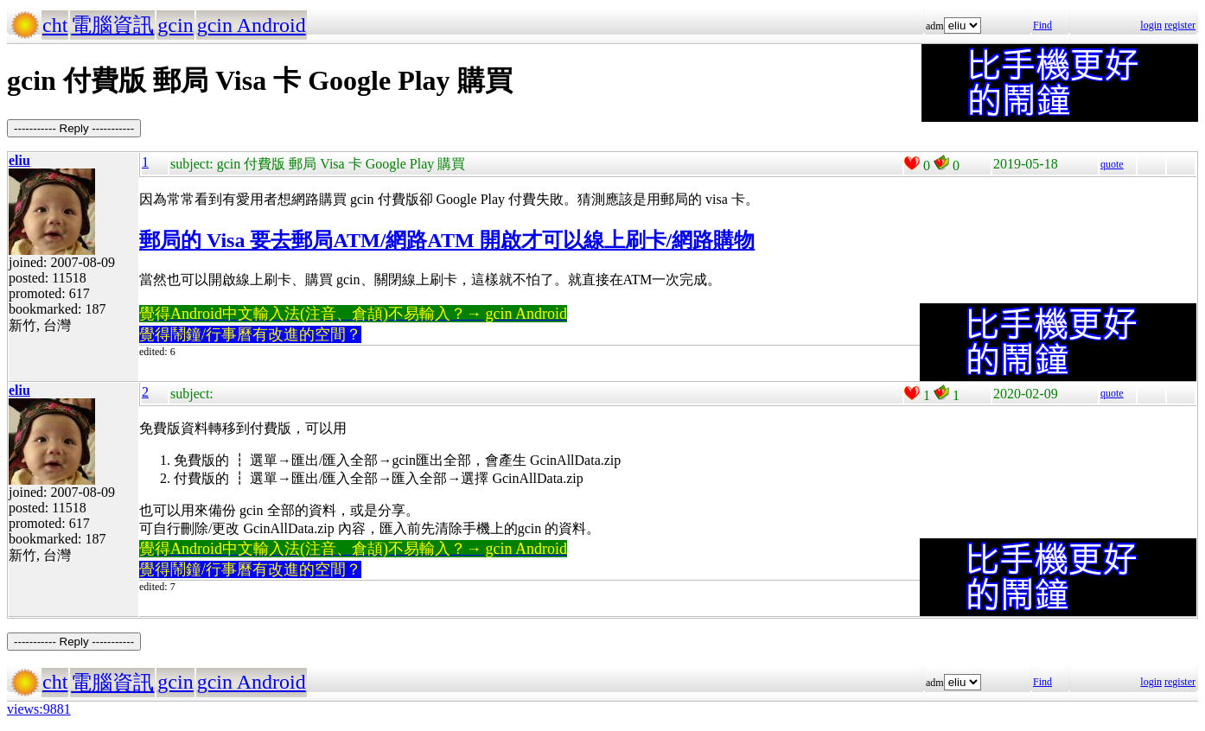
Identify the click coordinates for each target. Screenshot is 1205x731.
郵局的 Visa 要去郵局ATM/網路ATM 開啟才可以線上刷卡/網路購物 (447, 240)
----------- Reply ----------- (74, 128)
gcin (175, 25)
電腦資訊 (112, 25)
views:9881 (39, 709)
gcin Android (251, 25)
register (1179, 25)
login (1151, 25)
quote (1112, 164)
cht (54, 25)
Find (1042, 25)
